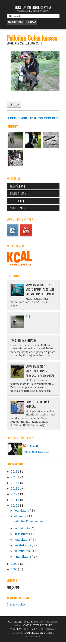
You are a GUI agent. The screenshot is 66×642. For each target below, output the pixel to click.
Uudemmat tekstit (17, 118)
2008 (14, 569)
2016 (14, 471)
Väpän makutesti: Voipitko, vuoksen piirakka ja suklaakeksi (40, 371)
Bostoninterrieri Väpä (33, 7)
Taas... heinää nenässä (23, 340)
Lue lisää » (14, 104)
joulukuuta (22, 510)
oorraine (32, 446)
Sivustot (31, 22)
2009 (14, 563)
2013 (14, 488)
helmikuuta (22, 551)
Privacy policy (16, 604)
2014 (14, 483)
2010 (14, 505)
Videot (14, 208)
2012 (14, 494)
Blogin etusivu (15, 22)
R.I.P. (28, 317)
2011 (14, 500)
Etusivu (32, 118)
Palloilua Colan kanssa (32, 38)
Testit (14, 201)
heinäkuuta (22, 528)
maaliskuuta (23, 545)
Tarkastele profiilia (36, 452)
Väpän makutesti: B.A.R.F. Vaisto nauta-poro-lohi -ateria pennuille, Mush (40, 289)
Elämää (14, 186)
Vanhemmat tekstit (48, 118)
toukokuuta (22, 539)
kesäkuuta (21, 534)
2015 (14, 477)
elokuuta (20, 516)
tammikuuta (23, 556)
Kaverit (15, 193)
